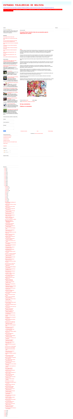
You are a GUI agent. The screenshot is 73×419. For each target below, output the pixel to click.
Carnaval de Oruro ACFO (7, 137)
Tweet (21, 49)
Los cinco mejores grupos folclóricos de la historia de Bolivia (12, 77)
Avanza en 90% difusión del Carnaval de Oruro (9, 334)
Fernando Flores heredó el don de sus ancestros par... (10, 362)
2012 (5, 410)
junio (6, 194)
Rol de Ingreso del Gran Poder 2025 (12, 109)
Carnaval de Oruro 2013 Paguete (10, 347)
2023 (5, 172)
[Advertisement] (32, 19)
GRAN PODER (38, 9)
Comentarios (6, 152)
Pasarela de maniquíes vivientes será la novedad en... (10, 397)
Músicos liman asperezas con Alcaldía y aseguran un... (9, 311)
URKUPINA (43, 9)
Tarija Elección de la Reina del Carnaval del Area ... (9, 213)
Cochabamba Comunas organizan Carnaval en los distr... (10, 336)
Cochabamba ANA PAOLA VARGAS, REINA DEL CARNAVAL (10, 286)
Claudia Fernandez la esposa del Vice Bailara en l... (10, 209)
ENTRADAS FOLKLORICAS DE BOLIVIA (23, 5)
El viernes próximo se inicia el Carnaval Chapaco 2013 (9, 356)
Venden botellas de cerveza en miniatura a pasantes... (9, 351)
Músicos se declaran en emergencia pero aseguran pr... (10, 358)
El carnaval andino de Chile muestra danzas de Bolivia (10, 302)
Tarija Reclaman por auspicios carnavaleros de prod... (9, 327)
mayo (6, 195)
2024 (5, 170)
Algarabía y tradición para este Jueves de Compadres (9, 217)
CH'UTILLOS (12, 9)
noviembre (6, 187)
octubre (6, 189)
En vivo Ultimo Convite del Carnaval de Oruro (10, 56)
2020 (5, 176)
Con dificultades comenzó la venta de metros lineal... (10, 313)
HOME (5, 9)
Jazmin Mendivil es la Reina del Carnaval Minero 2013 (9, 276)
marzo (6, 198)
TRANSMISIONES (25, 9)
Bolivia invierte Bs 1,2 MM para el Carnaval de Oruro (10, 271)
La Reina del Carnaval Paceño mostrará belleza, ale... (9, 375)
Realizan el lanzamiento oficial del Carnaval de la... (10, 320)
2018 (5, 178)
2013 (5, 185)
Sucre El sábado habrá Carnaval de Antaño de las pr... (10, 245)
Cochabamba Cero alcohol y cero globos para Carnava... (10, 323)
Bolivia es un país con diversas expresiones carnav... (9, 259)
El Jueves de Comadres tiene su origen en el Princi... (10, 255)
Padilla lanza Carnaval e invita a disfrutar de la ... (10, 278)
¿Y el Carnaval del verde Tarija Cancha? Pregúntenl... (9, 329)
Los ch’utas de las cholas (11, 103)
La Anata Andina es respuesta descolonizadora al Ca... (9, 224)
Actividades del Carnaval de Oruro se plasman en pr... (10, 269)
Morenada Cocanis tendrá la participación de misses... (9, 406)
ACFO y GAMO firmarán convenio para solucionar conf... (10, 360)
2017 (5, 180)
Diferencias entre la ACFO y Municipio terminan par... (9, 309)
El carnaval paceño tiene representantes (8, 393)
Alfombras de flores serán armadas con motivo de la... (10, 400)
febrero (6, 199)
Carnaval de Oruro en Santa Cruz (10, 263)
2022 (5, 173)
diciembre (6, 186)
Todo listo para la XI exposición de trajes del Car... (10, 284)
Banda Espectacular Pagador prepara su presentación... (9, 387)
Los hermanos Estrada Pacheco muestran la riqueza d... (10, 239)
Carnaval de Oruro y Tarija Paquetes (10, 346)
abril (6, 197)
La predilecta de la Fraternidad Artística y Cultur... (9, 282)
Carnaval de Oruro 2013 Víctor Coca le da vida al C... (10, 307)
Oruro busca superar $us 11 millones (10, 219)
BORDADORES (24, 101)
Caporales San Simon (6, 140)
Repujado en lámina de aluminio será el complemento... (10, 234)
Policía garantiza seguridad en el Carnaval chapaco (10, 226)
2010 (5, 413)
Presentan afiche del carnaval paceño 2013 (9, 265)
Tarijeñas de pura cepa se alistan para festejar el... (10, 207)
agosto (6, 191)
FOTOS (47, 9)
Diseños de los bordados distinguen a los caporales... (10, 267)
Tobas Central (5, 143)
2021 (5, 174)
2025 (5, 169)
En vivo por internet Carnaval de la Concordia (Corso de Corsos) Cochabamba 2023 (10, 41)
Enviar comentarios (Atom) (39, 133)
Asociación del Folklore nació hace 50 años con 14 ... (10, 377)
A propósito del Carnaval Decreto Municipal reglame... (10, 391)
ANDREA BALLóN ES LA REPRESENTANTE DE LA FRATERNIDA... (9, 221)
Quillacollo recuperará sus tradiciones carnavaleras (9, 280)
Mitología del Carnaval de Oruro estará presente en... (10, 389)
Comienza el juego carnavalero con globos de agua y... (10, 373)
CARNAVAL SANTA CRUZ (32, 9)
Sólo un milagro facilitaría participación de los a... (9, 368)
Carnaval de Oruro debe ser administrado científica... (9, 340)
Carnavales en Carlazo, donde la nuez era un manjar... (10, 273)
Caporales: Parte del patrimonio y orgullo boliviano (10, 237)
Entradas (5, 150)
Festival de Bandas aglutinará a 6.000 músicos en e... (9, 230)
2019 (5, 177)
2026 (5, 168)
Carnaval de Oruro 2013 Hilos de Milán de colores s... (10, 404)
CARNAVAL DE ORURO (18, 9)
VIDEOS (51, 9)
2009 (5, 414)
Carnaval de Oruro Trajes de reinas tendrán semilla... (10, 299)
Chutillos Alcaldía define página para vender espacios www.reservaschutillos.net (9, 61)
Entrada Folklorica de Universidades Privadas (10, 88)
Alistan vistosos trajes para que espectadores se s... (9, 342)
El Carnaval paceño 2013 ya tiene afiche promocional (10, 257)
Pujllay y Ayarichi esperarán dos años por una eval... (10, 215)
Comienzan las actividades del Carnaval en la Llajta (9, 290)
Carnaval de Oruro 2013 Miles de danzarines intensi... (10, 370)
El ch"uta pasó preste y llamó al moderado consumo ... (9, 247)
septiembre (7, 190)
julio (6, 193)
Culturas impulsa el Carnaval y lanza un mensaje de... (10, 243)
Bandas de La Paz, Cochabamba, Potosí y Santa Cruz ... (10, 297)
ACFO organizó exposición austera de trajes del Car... (10, 395)
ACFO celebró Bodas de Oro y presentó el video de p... (9, 402)
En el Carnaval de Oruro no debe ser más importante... (10, 408)
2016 (5, 181)
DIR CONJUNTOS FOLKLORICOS (57, 9)
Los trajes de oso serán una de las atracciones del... (10, 288)
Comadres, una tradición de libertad (10, 253)
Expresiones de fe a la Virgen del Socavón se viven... (10, 385)
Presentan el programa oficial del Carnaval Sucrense (10, 211)
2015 (5, 182)
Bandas (8, 9)
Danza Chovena (9, 71)
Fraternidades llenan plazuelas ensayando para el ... (9, 249)
